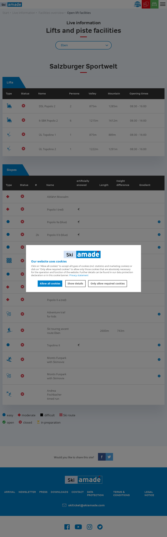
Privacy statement (78, 275)
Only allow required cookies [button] (108, 283)
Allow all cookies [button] (50, 283)
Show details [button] (75, 283)
